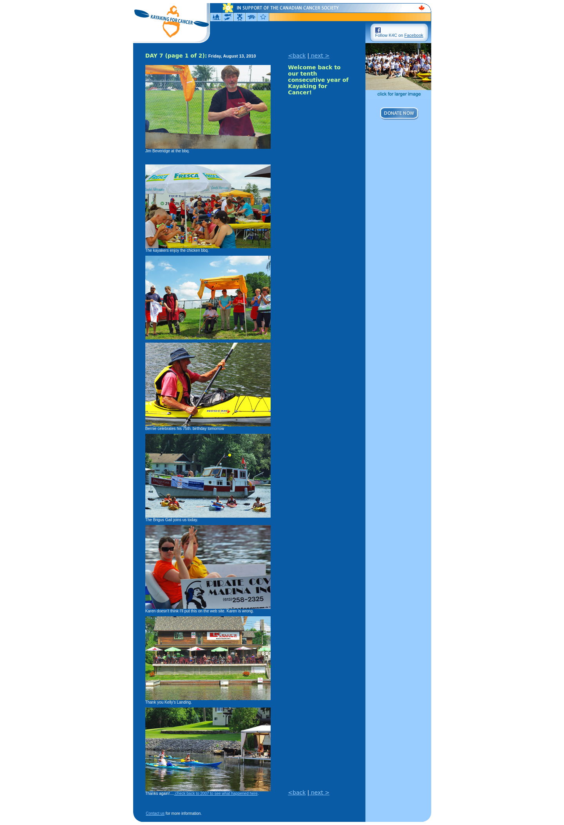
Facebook (413, 35)
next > (319, 55)
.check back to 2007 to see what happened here (216, 793)
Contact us (155, 813)
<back (297, 55)
